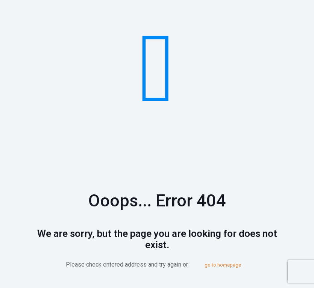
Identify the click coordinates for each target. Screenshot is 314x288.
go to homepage (223, 265)
